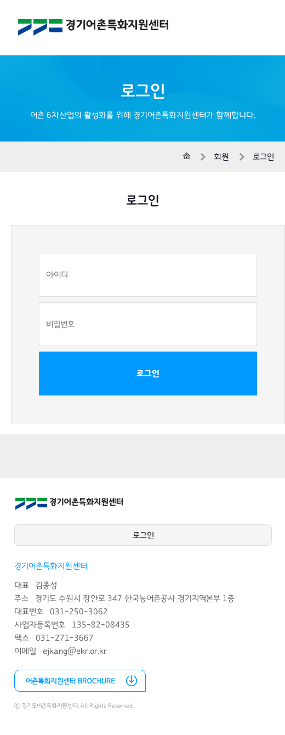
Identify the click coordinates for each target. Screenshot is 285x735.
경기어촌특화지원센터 (93, 27)
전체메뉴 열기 (263, 27)
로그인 (147, 373)
